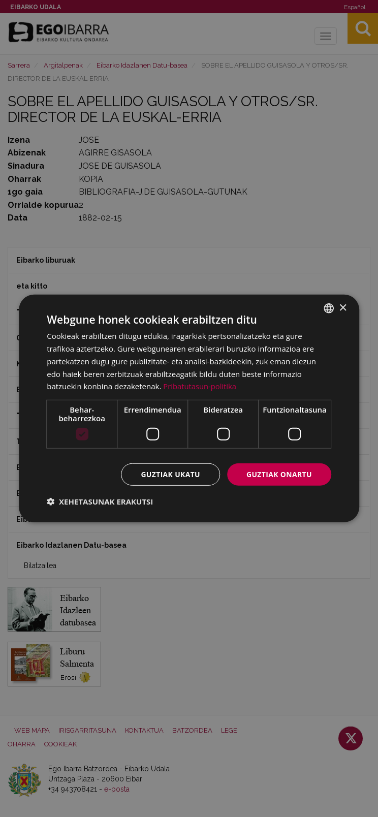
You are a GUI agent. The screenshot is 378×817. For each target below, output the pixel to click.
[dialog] (189, 409)
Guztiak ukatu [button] (170, 474)
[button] (100, 501)
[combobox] (329, 308)
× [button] (342, 307)
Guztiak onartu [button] (279, 474)
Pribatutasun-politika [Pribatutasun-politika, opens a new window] (200, 386)
